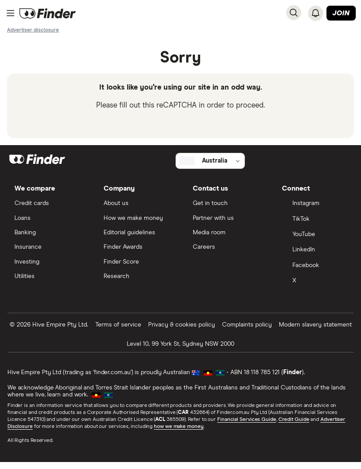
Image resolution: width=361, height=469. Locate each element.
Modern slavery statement (315, 331)
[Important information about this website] (33, 30)
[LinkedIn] (314, 256)
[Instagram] (314, 209)
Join (341, 13)
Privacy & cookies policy (181, 331)
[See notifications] (315, 13)
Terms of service (118, 331)
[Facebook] (314, 272)
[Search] (293, 12)
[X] (314, 287)
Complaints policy (247, 331)
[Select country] (210, 166)
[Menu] (10, 13)
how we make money (179, 433)
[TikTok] (314, 225)
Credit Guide (294, 426)
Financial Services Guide (247, 426)
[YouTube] (314, 241)
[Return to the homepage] (47, 13)
